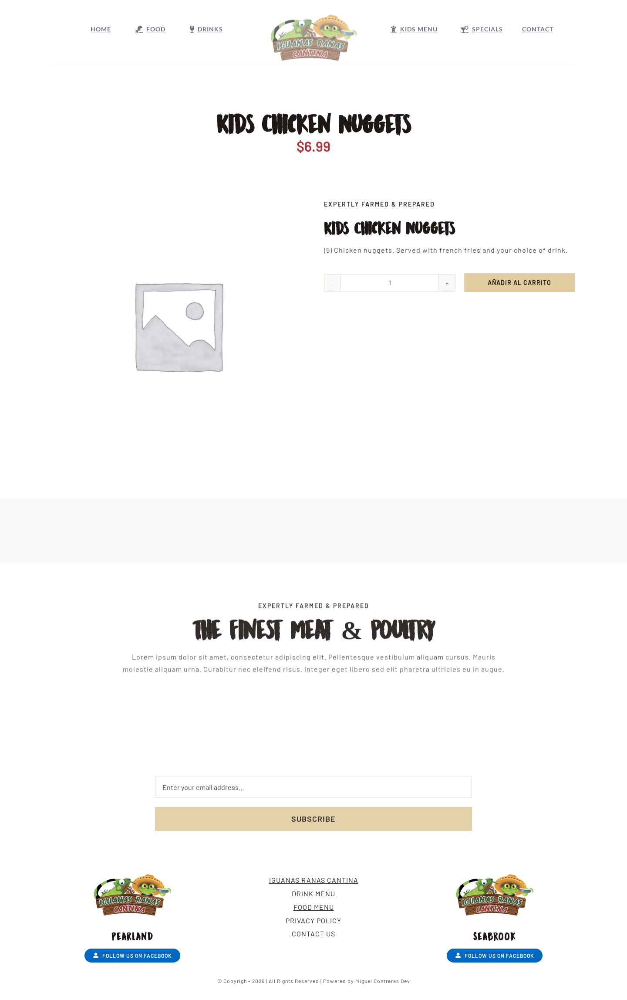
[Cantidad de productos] (390, 283)
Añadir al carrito (520, 282)
